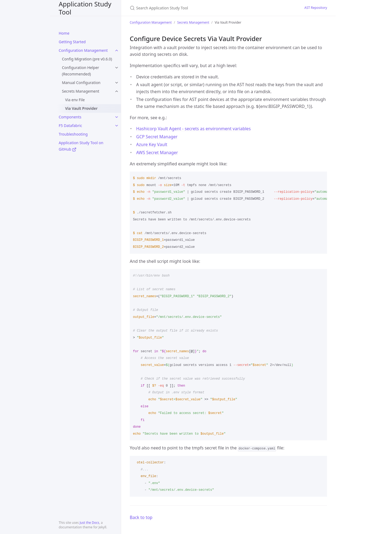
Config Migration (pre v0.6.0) (87, 58)
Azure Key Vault (151, 144)
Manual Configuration (81, 82)
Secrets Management (80, 91)
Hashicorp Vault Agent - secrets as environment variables (193, 129)
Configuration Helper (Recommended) (80, 71)
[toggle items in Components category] (116, 117)
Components (70, 116)
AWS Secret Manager (157, 152)
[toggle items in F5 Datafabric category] (116, 125)
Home (64, 33)
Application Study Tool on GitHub (81, 146)
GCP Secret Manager (156, 137)
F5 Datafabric (70, 125)
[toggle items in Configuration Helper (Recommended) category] (116, 67)
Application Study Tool (85, 8)
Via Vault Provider (81, 108)
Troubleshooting (73, 134)
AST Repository (316, 7)
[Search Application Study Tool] (193, 8)
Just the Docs (89, 522)
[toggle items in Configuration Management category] (116, 50)
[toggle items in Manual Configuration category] (116, 82)
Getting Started (72, 41)
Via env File (75, 99)
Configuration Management (83, 50)
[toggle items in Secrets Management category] (116, 91)
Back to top (141, 517)
